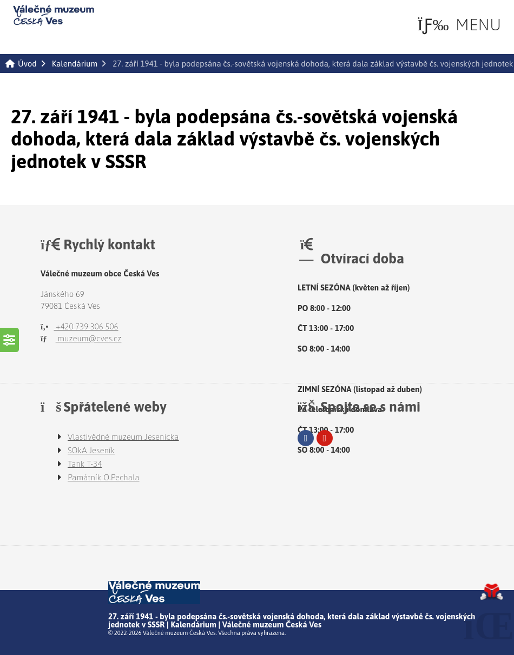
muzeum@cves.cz (81, 338)
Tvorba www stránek (491, 592)
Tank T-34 (85, 463)
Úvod (53, 15)
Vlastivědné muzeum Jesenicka (123, 436)
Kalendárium (74, 63)
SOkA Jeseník (91, 450)
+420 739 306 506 (79, 326)
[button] (459, 24)
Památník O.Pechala (104, 477)
